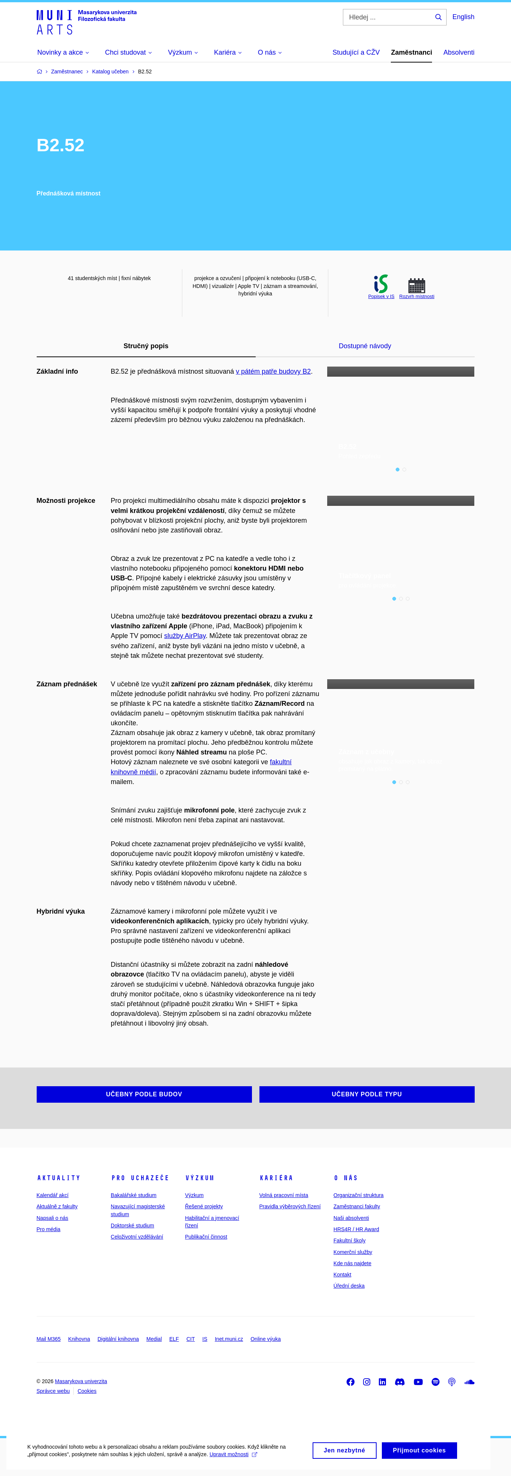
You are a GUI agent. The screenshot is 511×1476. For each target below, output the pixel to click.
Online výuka (265, 1339)
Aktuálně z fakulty (57, 1206)
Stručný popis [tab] (146, 346)
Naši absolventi (351, 1218)
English (463, 17)
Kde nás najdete (352, 1263)
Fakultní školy (350, 1240)
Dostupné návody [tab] (365, 346)
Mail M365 (49, 1339)
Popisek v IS (381, 296)
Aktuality (58, 1178)
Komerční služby (353, 1252)
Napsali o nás (53, 1218)
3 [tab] (408, 599)
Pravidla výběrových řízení (289, 1206)
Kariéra (276, 1178)
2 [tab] (404, 470)
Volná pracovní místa (283, 1195)
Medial (154, 1339)
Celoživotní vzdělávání (137, 1237)
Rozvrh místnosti (417, 296)
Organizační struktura (359, 1195)
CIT (190, 1339)
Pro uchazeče (140, 1178)
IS (205, 1339)
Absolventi (458, 52)
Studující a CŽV (356, 52)
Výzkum (199, 1178)
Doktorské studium (132, 1226)
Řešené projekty (204, 1206)
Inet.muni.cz (229, 1339)
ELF (174, 1339)
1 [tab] (397, 470)
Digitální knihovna (118, 1339)
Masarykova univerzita (81, 1382)
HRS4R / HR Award (356, 1229)
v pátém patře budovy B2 (273, 371)
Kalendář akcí (53, 1195)
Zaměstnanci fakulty (357, 1206)
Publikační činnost (206, 1237)
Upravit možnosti (232, 1461)
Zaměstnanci (411, 52)
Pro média (49, 1229)
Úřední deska (349, 1286)
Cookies (87, 1391)
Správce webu (53, 1391)
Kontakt (342, 1275)
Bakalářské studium (133, 1195)
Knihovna (79, 1339)
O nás (346, 1178)
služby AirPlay (185, 636)
